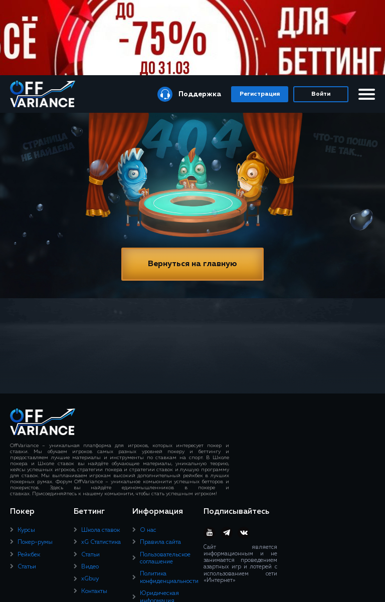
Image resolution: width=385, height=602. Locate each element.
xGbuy (90, 579)
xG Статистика (101, 542)
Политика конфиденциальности (169, 577)
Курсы (26, 530)
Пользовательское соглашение (165, 558)
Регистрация (260, 94)
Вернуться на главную (192, 264)
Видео (90, 567)
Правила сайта (160, 542)
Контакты (94, 591)
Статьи (27, 567)
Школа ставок (100, 530)
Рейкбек (29, 555)
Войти (320, 94)
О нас (148, 530)
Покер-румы (35, 542)
